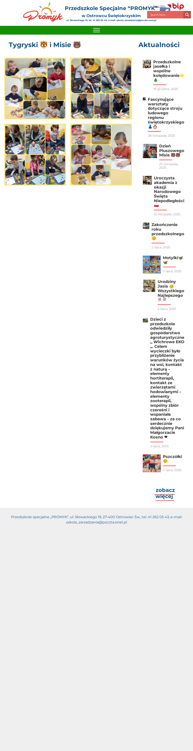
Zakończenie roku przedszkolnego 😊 (168, 231)
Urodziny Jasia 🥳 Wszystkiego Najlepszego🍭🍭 (171, 290)
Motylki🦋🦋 (173, 260)
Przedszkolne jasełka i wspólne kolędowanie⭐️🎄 (168, 71)
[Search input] (166, 14)
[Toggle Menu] (96, 30)
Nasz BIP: (168, 6)
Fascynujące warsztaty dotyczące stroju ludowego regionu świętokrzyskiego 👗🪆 (166, 113)
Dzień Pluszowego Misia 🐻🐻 (171, 150)
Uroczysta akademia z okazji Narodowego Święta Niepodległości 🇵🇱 (169, 192)
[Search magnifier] (187, 14)
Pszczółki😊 (172, 459)
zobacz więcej (165, 493)
